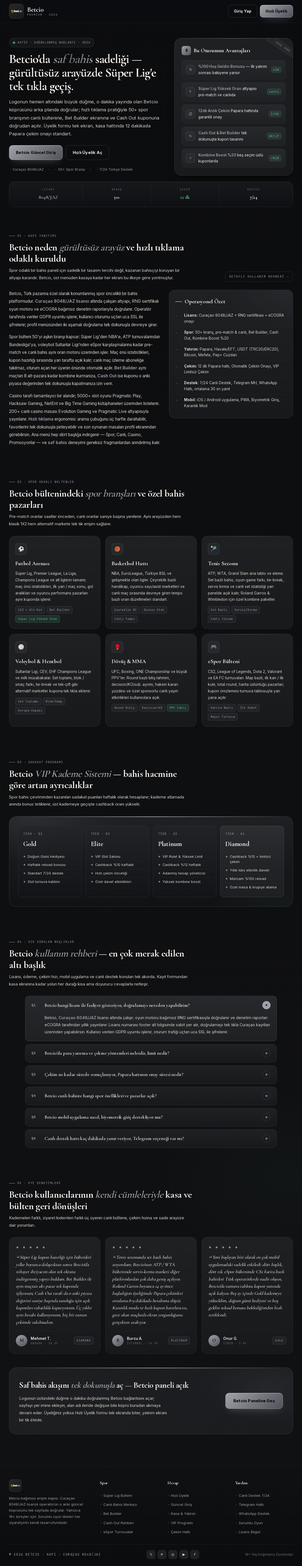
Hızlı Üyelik (178, 1495)
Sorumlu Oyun (249, 1523)
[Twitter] (151, 1554)
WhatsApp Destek (252, 1513)
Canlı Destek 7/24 (252, 1495)
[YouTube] (183, 1554)
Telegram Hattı (249, 1504)
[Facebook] (194, 1554)
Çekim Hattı (178, 1532)
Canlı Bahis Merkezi (118, 1504)
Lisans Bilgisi (247, 1532)
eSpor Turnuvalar (116, 1532)
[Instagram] (173, 1554)
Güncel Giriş (179, 1504)
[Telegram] (162, 1554)
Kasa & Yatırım (181, 1513)
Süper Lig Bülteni (116, 1495)
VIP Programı (180, 1523)
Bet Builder (111, 1513)
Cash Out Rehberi (117, 1523)
